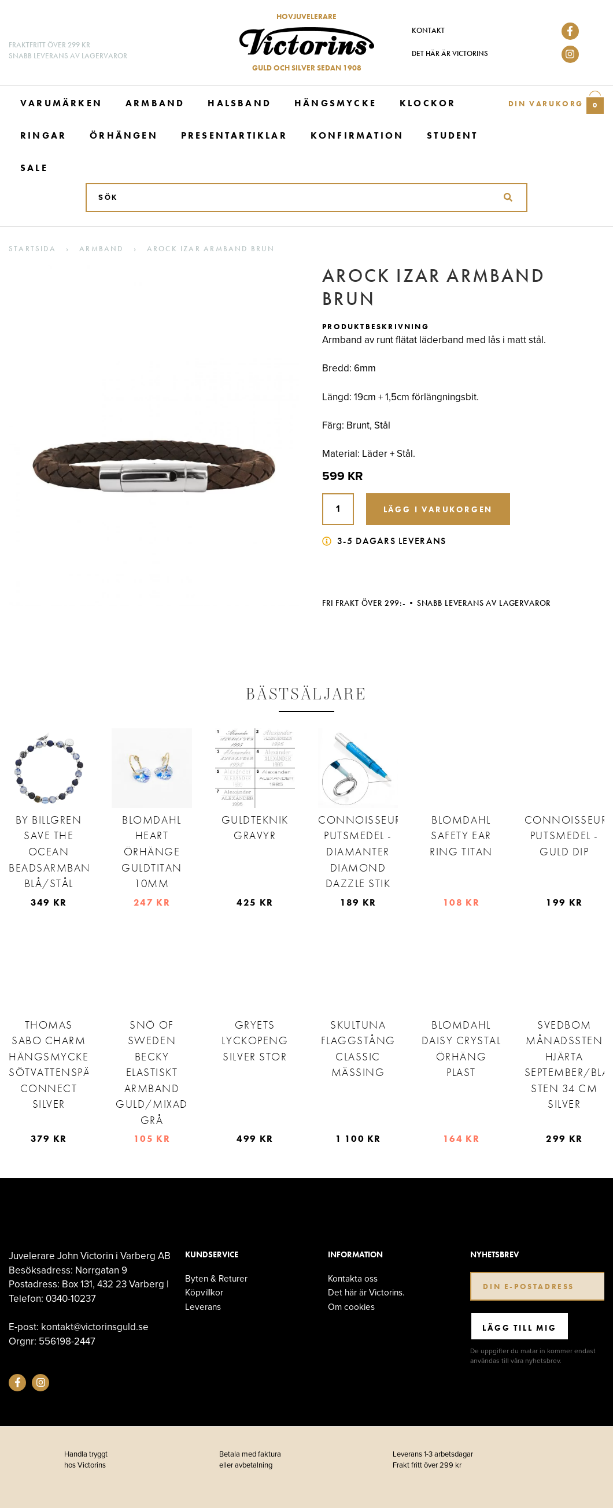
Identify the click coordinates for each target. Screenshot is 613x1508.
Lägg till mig (519, 1328)
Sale (34, 168)
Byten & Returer (216, 1278)
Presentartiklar (234, 135)
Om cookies (351, 1306)
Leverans (203, 1306)
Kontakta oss (353, 1278)
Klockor (428, 103)
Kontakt (428, 30)
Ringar (43, 135)
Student (452, 135)
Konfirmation (357, 135)
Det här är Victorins (450, 53)
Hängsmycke (335, 103)
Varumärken (61, 103)
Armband (154, 103)
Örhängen (124, 135)
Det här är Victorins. (366, 1292)
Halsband (239, 103)
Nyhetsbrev (494, 1255)
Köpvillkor (204, 1292)
